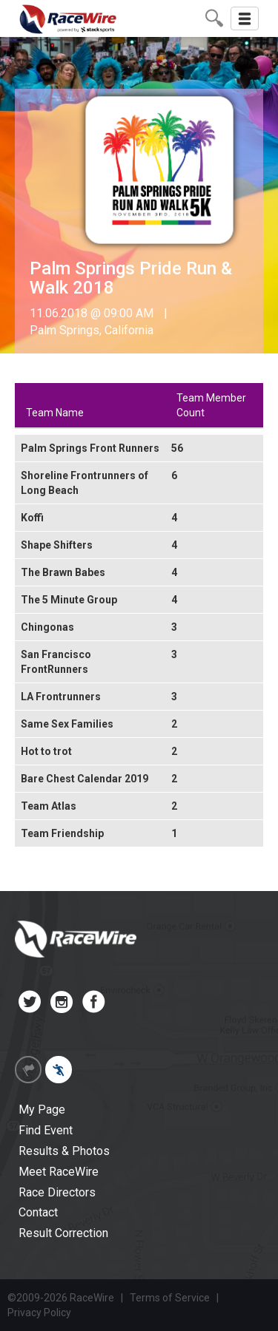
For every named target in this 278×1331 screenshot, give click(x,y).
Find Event (46, 1130)
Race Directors (57, 1192)
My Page (42, 1110)
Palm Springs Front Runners (90, 448)
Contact (38, 1212)
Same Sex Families (67, 724)
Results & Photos (64, 1151)
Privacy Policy (39, 1312)
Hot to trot (46, 751)
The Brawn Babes (63, 572)
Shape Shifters (57, 545)
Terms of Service (170, 1298)
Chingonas (47, 627)
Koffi (32, 518)
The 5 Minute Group (69, 600)
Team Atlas (48, 806)
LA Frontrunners (61, 696)
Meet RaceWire (59, 1172)
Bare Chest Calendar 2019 (84, 779)
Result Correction (63, 1233)
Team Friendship (62, 833)
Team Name (55, 413)
